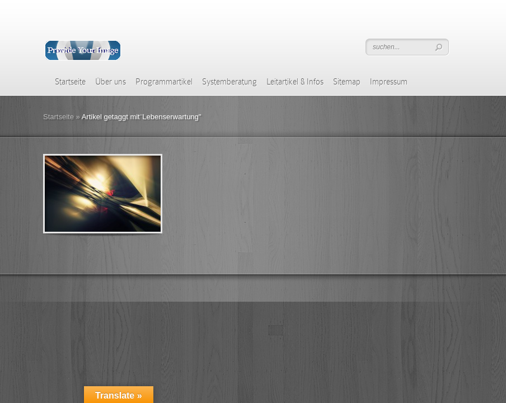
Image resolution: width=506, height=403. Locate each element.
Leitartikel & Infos (295, 81)
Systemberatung (229, 81)
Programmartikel (164, 81)
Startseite (70, 81)
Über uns (110, 81)
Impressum (388, 81)
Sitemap (346, 81)
